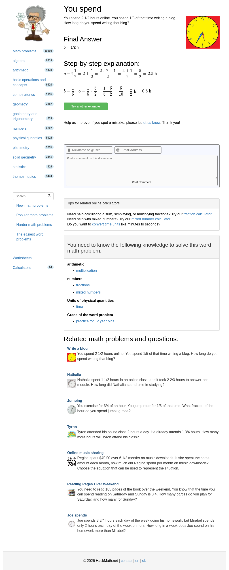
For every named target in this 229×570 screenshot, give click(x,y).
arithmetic (33, 70)
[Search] (49, 196)
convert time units (106, 224)
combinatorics (33, 94)
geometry (33, 104)
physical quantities (33, 138)
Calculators (33, 267)
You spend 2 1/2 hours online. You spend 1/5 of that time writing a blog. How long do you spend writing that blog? (142, 354)
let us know (151, 122)
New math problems (32, 205)
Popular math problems (34, 215)
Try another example (85, 106)
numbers (33, 128)
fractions (83, 285)
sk (144, 561)
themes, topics (33, 176)
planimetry (33, 147)
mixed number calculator (150, 219)
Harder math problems (34, 225)
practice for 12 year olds (95, 321)
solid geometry (33, 157)
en (137, 561)
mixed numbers (88, 292)
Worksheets (22, 258)
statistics (33, 167)
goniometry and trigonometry (33, 116)
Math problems (33, 51)
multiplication (86, 270)
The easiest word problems (30, 236)
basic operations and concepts (33, 82)
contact (126, 561)
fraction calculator (198, 214)
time (79, 307)
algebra (33, 60)
